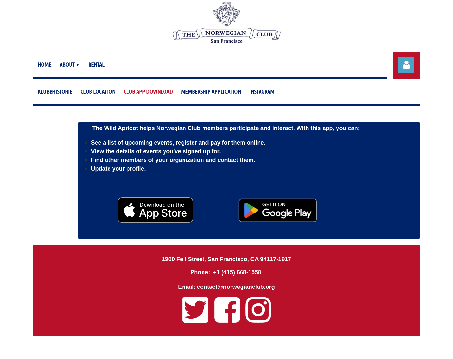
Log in (406, 65)
